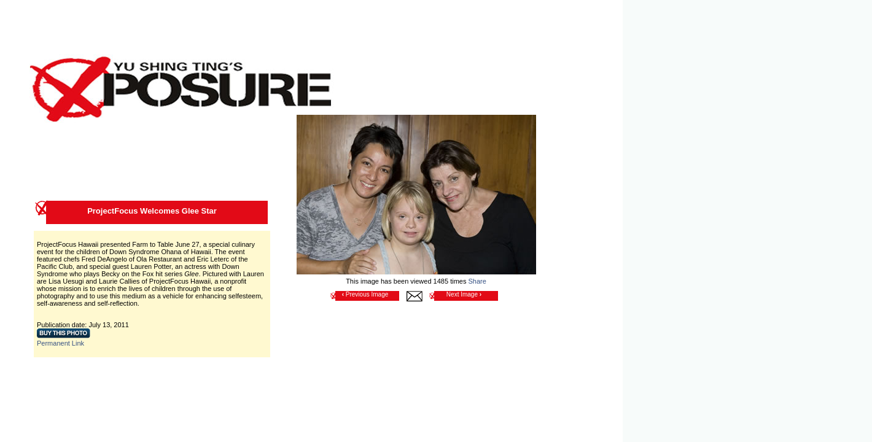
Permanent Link (60, 343)
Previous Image (365, 294)
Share (477, 281)
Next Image (463, 294)
